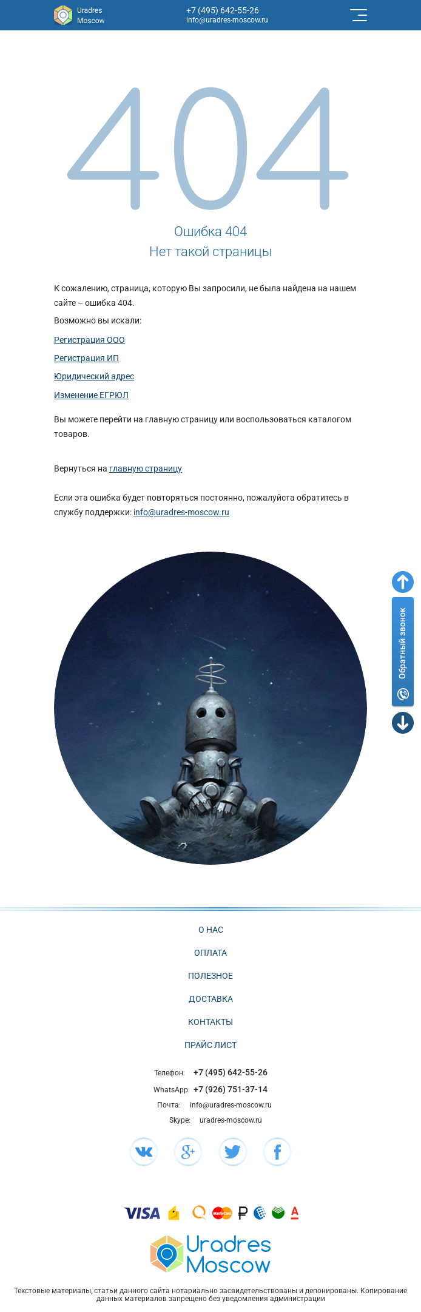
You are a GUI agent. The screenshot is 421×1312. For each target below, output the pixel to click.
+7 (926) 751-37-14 (231, 1089)
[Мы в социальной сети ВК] (143, 1151)
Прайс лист (210, 1045)
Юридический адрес (94, 376)
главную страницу (145, 468)
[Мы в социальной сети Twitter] (233, 1151)
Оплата (210, 953)
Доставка (211, 999)
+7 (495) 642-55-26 (222, 10)
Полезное (210, 976)
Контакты (210, 1022)
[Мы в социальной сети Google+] (188, 1151)
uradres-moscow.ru (231, 1120)
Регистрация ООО (89, 340)
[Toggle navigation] (357, 15)
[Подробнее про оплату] (142, 1212)
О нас (210, 930)
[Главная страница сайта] (210, 1253)
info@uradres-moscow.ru (227, 20)
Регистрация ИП (86, 358)
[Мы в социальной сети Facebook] (277, 1151)
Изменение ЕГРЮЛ (91, 395)
